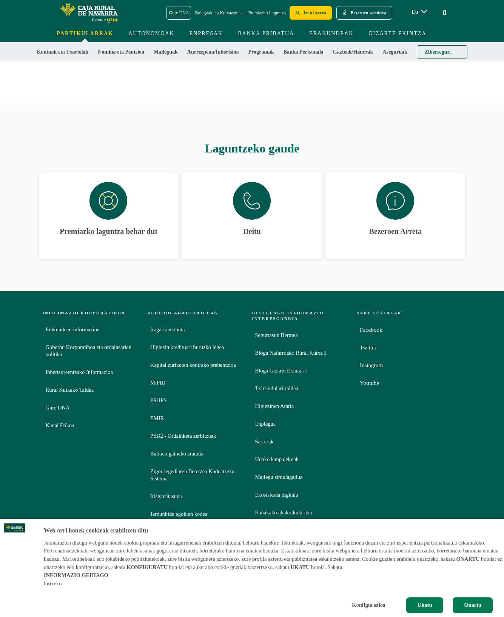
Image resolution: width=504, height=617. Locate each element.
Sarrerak (264, 442)
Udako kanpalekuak (277, 459)
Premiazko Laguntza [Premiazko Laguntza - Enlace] (267, 12)
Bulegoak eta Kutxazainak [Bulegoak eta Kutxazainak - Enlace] (219, 12)
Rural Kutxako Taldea (70, 390)
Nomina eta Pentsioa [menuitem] (121, 52)
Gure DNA (58, 408)
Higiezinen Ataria (274, 406)
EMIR (157, 418)
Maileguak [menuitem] (166, 52)
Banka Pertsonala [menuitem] (304, 52)
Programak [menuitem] (261, 52)
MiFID (157, 383)
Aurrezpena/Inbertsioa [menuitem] (213, 52)
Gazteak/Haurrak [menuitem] (353, 52)
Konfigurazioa (368, 605)
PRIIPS (158, 400)
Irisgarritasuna (166, 496)
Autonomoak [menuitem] (151, 33)
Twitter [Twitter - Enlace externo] (368, 347)
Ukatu (425, 605)
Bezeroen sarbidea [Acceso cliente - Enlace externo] (368, 12)
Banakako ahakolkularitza (283, 512)
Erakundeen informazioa (73, 329)
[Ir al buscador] (444, 12)
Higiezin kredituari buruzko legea (187, 347)
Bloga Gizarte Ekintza (281, 371)
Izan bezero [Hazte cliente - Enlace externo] (315, 12)
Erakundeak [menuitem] (331, 33)
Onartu (472, 605)
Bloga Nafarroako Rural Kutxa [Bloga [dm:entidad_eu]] (290, 353)
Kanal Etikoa (60, 425)
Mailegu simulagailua (279, 477)
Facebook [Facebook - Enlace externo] (371, 329)
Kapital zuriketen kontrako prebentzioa (193, 365)
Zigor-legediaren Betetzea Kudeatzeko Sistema (192, 475)
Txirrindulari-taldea (276, 388)
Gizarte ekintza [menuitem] (397, 33)
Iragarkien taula (167, 329)
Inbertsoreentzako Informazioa (79, 372)
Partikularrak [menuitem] (85, 33)
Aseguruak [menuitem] (394, 52)
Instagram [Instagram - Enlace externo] (372, 365)
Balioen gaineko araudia (176, 454)
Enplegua (265, 424)
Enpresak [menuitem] (206, 33)
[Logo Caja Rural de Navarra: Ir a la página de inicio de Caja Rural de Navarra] (89, 13)
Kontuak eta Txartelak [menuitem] (63, 52)
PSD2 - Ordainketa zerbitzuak (183, 436)
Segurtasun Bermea (276, 335)
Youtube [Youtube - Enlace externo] (370, 383)
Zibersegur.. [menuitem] (438, 52)
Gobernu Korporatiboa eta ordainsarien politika (88, 350)
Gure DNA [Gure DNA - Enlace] (179, 12)
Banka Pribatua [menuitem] (266, 33)
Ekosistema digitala (276, 495)
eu (415, 12)
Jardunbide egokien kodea (178, 514)
